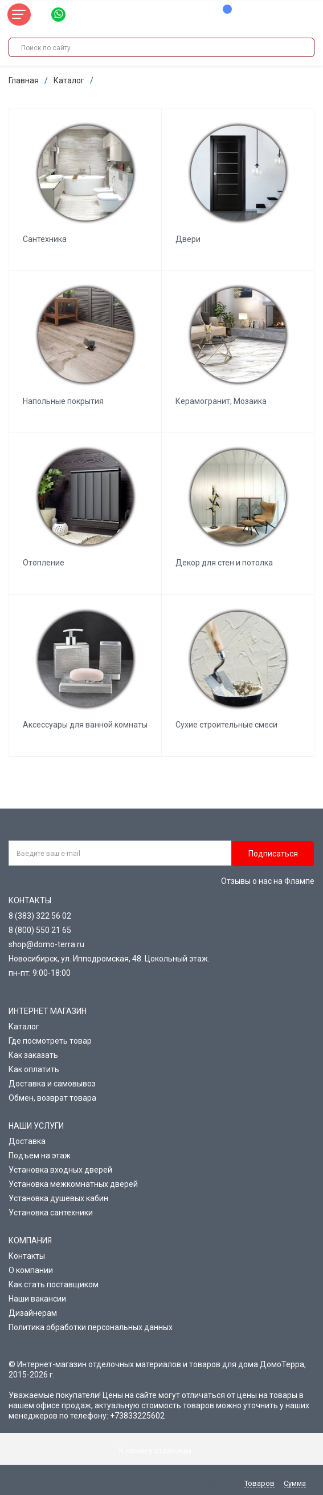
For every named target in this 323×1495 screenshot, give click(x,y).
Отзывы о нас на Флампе (267, 881)
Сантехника (45, 239)
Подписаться (273, 853)
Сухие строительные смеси (226, 724)
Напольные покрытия (63, 401)
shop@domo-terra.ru (46, 944)
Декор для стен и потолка (224, 562)
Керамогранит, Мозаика (221, 401)
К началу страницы (162, 1450)
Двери (188, 239)
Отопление (43, 562)
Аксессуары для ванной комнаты (85, 724)
